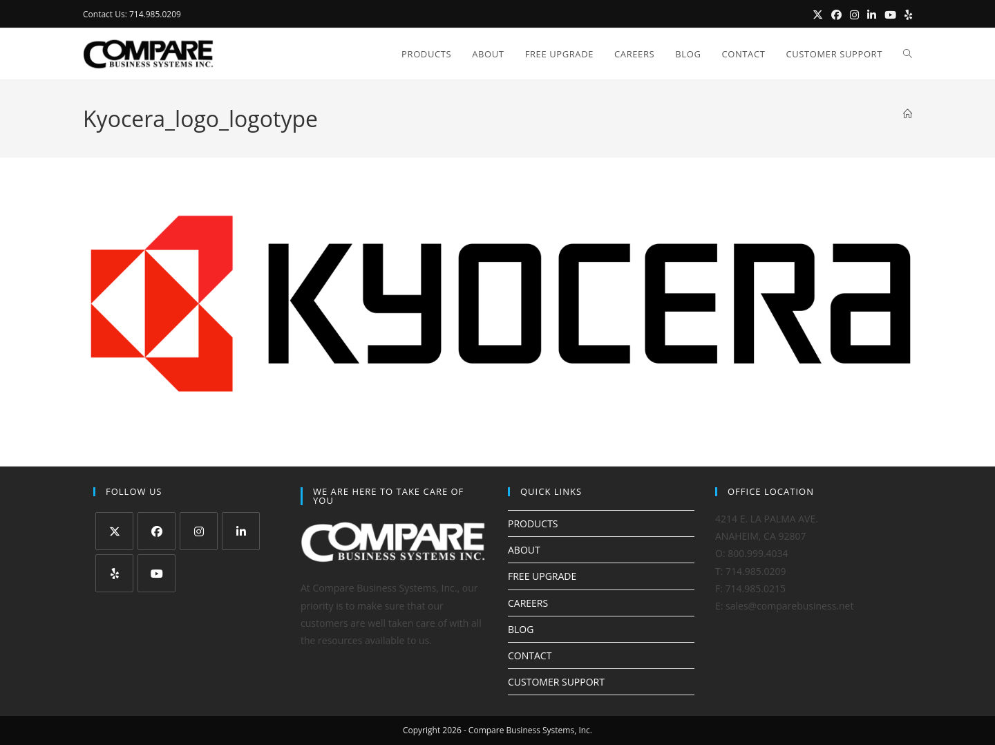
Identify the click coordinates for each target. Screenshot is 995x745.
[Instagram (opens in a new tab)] (854, 14)
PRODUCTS (533, 523)
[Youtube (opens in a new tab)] (890, 14)
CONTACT (529, 655)
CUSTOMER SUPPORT (556, 681)
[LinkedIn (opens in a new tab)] (871, 14)
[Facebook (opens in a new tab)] (836, 14)
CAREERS (528, 603)
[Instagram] (199, 531)
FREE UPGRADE (542, 576)
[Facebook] (157, 531)
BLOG (520, 629)
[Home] (907, 114)
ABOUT (524, 549)
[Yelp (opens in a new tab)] (906, 14)
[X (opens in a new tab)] (817, 14)
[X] (114, 531)
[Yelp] (114, 573)
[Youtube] (157, 573)
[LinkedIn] (241, 531)
